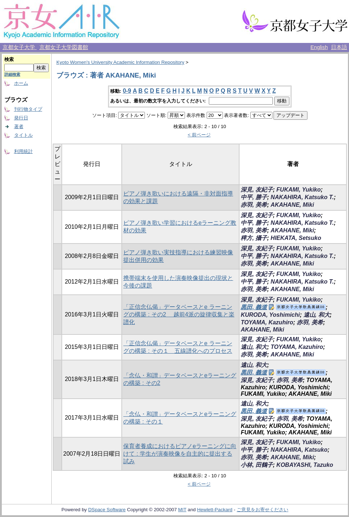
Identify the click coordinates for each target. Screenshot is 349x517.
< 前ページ (199, 134)
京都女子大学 (19, 47)
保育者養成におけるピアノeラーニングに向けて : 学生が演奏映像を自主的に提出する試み (179, 453)
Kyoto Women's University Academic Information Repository (120, 62)
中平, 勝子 (254, 197)
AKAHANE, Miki (292, 205)
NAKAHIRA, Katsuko (299, 450)
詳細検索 (12, 74)
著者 (18, 126)
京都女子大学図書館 (63, 47)
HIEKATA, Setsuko (296, 238)
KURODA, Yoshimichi (270, 315)
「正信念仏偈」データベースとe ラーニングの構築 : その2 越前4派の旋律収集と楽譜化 (178, 314)
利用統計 (23, 151)
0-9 (127, 91)
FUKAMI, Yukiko (298, 190)
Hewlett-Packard (214, 509)
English (319, 47)
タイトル (23, 135)
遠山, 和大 (316, 315)
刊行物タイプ (28, 109)
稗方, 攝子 (254, 238)
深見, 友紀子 (257, 190)
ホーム (21, 83)
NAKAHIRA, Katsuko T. (302, 197)
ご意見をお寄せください (262, 509)
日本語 (339, 47)
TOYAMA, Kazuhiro (267, 322)
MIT (182, 509)
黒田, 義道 (254, 307)
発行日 (21, 118)
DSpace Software (107, 509)
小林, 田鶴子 (257, 465)
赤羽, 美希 (254, 205)
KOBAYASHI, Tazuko (304, 465)
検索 (9, 59)
